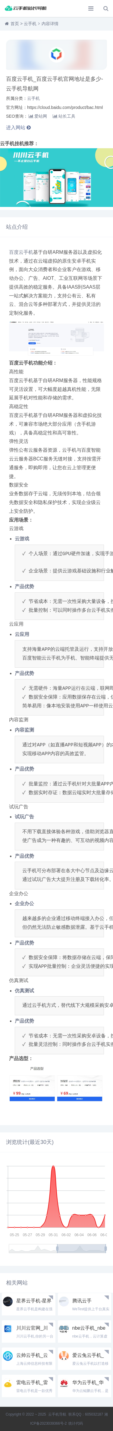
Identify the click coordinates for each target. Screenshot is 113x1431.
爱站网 (38, 116)
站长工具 (64, 116)
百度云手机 (21, 252)
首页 (15, 23)
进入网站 (18, 127)
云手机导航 (57, 1414)
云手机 (30, 23)
